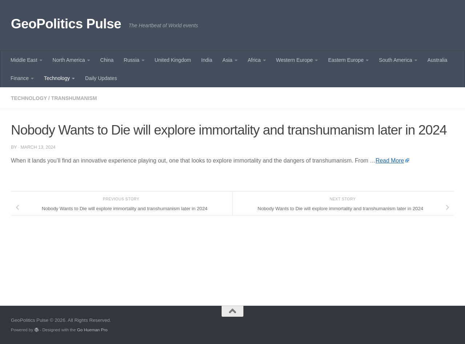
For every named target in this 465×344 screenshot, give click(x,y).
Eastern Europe (346, 60)
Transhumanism (74, 98)
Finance (20, 78)
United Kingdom (173, 60)
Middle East (24, 60)
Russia (132, 60)
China (107, 60)
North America (69, 60)
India (207, 60)
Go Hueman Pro (92, 329)
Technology (57, 78)
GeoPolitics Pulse (66, 23)
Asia (227, 60)
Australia (438, 60)
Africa (254, 60)
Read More (390, 160)
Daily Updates (101, 78)
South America (395, 60)
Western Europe (294, 60)
